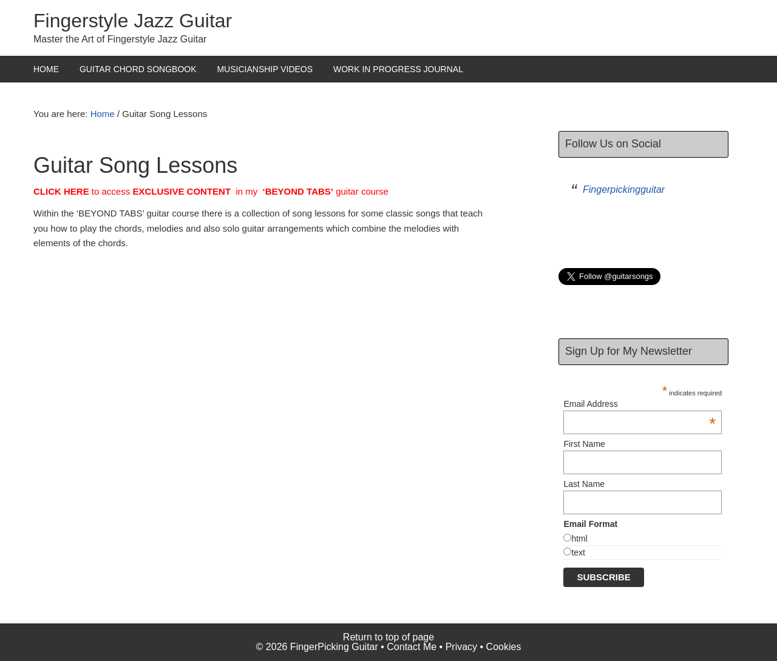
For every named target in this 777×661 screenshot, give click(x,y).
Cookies (503, 647)
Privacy (461, 647)
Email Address (639, 404)
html (579, 538)
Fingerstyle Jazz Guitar (132, 21)
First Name (584, 444)
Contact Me (411, 647)
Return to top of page (388, 637)
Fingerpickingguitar (624, 189)
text (578, 552)
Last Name (584, 484)
